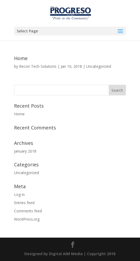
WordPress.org (27, 219)
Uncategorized (98, 66)
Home (21, 58)
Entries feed (24, 202)
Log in (19, 194)
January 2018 (25, 151)
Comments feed (28, 210)
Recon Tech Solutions (37, 66)
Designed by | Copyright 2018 (69, 253)
